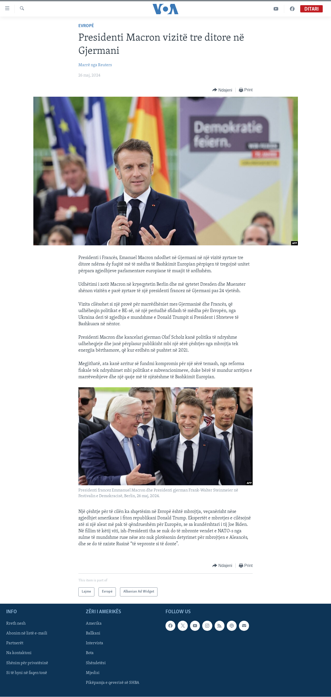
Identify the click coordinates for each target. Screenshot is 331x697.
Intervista (94, 643)
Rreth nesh (16, 624)
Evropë (86, 26)
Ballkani (93, 633)
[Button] (222, 90)
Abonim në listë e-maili (26, 633)
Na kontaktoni (19, 653)
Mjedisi (93, 673)
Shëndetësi (96, 663)
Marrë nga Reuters (95, 65)
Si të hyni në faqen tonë (26, 673)
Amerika (94, 624)
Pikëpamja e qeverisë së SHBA (112, 682)
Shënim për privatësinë (27, 663)
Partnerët (14, 643)
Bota (90, 653)
